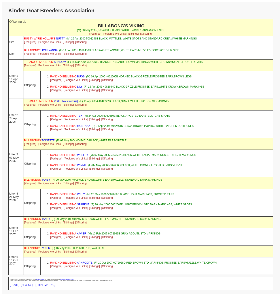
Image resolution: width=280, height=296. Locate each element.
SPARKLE (69, 204)
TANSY (37, 179)
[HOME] (14, 285)
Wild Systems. (40, 279)
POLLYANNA (41, 50)
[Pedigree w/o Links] (115, 33)
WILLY (67, 194)
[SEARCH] (27, 285)
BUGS (67, 76)
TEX (66, 115)
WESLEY (69, 155)
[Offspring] (146, 33)
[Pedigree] (95, 33)
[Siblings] (133, 33)
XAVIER (68, 233)
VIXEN (37, 248)
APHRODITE (71, 262)
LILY (66, 86)
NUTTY (44, 38)
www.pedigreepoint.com (67, 279)
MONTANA (70, 125)
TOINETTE (39, 140)
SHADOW (45, 62)
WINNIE (68, 165)
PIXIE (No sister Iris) (51, 101)
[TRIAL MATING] (45, 285)
